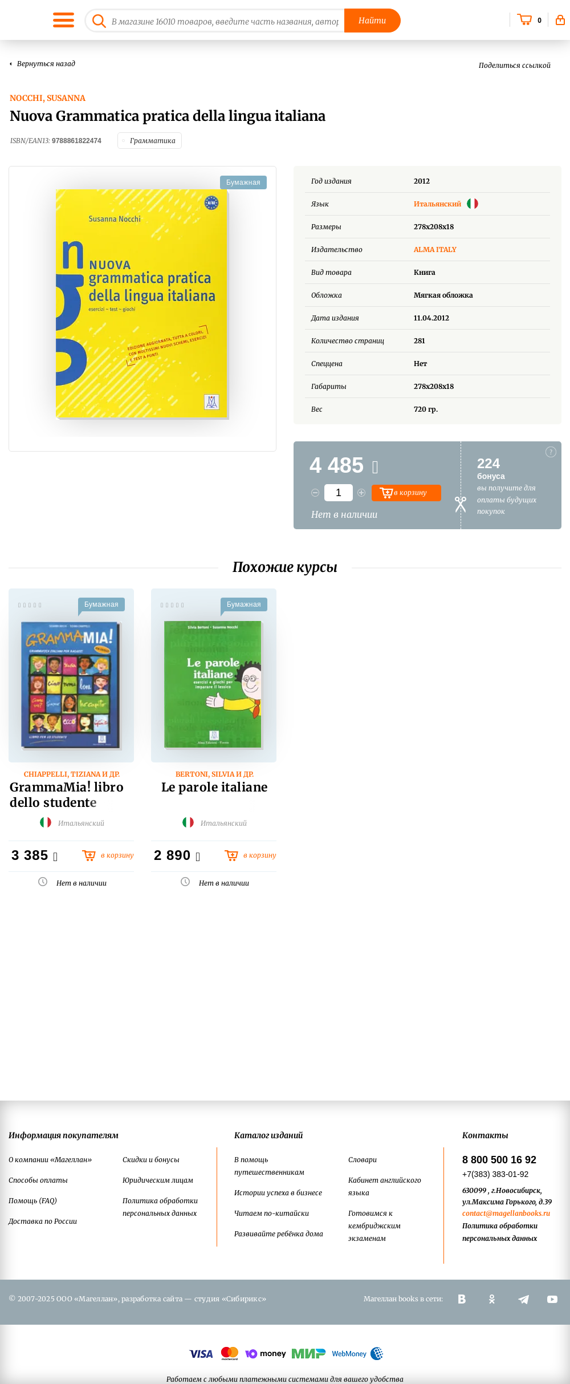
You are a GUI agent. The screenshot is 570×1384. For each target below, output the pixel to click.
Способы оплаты (38, 1180)
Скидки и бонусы (151, 1159)
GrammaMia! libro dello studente (67, 795)
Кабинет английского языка (384, 1186)
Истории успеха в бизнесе (278, 1192)
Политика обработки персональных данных (160, 1206)
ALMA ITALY (435, 249)
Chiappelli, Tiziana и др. (72, 774)
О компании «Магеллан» (50, 1159)
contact (474, 1213)
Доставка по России (43, 1221)
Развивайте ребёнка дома (278, 1233)
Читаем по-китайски (271, 1213)
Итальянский (446, 204)
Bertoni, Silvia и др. (215, 774)
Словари (362, 1159)
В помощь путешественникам (269, 1165)
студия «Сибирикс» (230, 1298)
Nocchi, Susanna (47, 98)
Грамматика (153, 140)
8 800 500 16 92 (499, 1160)
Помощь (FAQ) (33, 1200)
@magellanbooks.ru (518, 1213)
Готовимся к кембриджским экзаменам (374, 1226)
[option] (142, 304)
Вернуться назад (46, 63)
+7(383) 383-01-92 (495, 1174)
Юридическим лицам (158, 1180)
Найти (372, 20)
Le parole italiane (214, 787)
